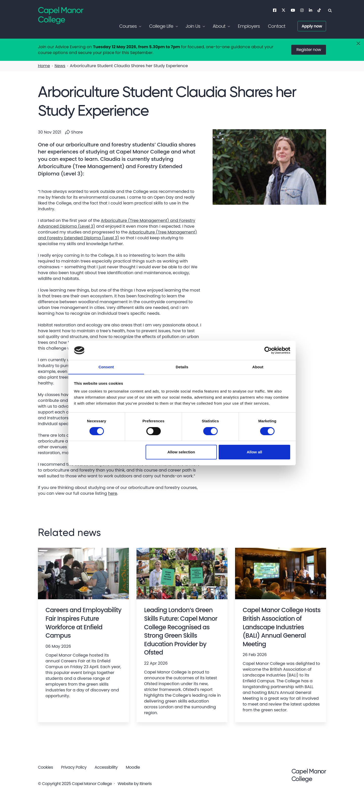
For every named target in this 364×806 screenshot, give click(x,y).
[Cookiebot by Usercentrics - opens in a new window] (268, 350)
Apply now (312, 26)
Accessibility (106, 767)
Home (44, 66)
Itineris (146, 784)
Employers (249, 26)
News (60, 66)
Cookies (45, 767)
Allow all (254, 452)
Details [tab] (182, 367)
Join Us (193, 26)
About (219, 26)
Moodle (133, 767)
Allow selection (181, 452)
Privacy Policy (74, 767)
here (112, 493)
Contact (276, 26)
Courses (128, 26)
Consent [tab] (106, 367)
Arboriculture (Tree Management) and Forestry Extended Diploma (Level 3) (117, 235)
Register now (308, 50)
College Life (161, 26)
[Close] (358, 44)
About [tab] (257, 367)
